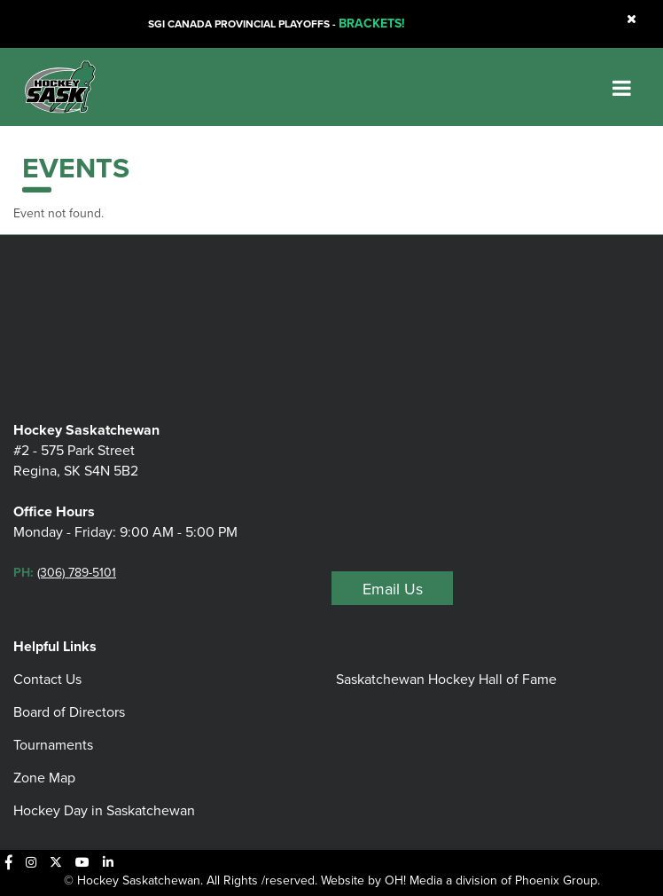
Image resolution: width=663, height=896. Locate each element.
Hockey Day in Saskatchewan (104, 810)
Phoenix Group (556, 880)
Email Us (393, 589)
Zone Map (44, 777)
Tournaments (53, 745)
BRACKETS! (372, 23)
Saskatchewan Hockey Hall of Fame (446, 679)
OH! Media (413, 880)
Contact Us (47, 679)
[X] (56, 862)
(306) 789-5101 (76, 572)
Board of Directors (69, 712)
